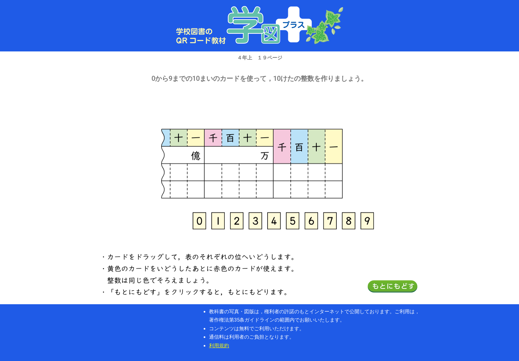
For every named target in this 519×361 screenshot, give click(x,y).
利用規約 (219, 346)
